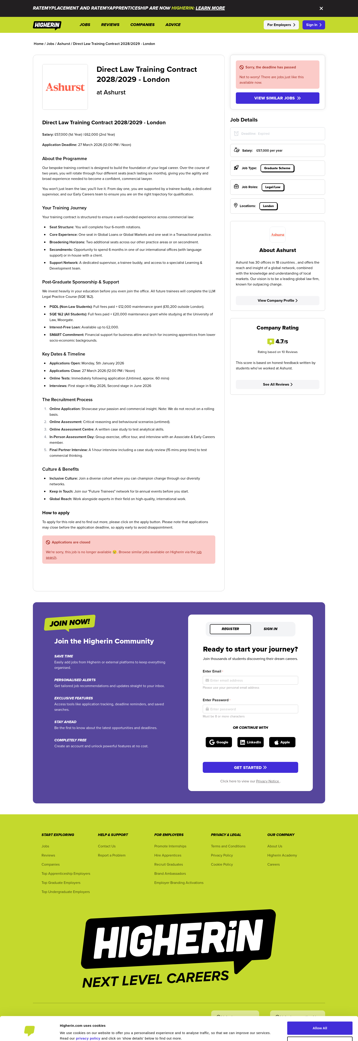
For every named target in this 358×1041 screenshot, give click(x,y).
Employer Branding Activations (178, 882)
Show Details (71, 1032)
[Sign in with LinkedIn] (250, 742)
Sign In (313, 24)
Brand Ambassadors (170, 873)
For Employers (281, 24)
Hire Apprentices (167, 855)
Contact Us (107, 846)
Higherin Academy (282, 855)
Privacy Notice (268, 781)
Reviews (48, 855)
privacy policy (88, 1019)
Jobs (45, 846)
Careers (273, 864)
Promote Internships (170, 846)
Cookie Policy (222, 864)
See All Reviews (277, 384)
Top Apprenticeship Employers (66, 873)
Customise (320, 1024)
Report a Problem (112, 855)
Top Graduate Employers (61, 882)
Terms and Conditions (228, 846)
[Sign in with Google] (219, 742)
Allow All (320, 1009)
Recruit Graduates (168, 864)
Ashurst (115, 92)
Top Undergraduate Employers (66, 891)
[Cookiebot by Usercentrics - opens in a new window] (30, 1032)
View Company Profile (277, 300)
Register (230, 629)
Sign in (270, 629)
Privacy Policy (222, 855)
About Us (274, 846)
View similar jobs (277, 98)
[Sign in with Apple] (282, 742)
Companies (51, 864)
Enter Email (213, 671)
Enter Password (216, 700)
